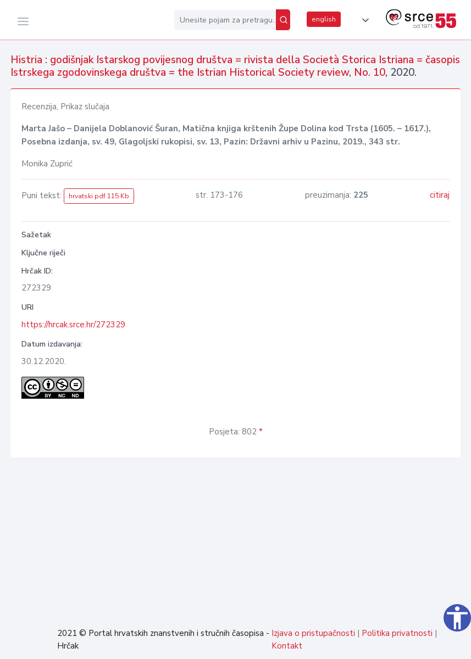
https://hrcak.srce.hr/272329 (73, 324)
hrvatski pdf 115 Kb (99, 196)
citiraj (440, 194)
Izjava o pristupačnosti (313, 633)
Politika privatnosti (397, 633)
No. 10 (369, 72)
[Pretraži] (283, 19)
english (324, 19)
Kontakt (286, 645)
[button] (363, 20)
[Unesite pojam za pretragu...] (225, 19)
